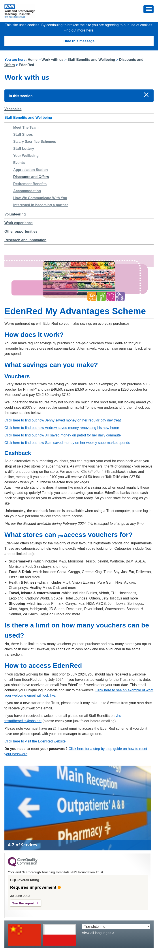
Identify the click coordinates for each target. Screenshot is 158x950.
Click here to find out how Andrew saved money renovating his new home (61, 428)
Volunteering (15, 214)
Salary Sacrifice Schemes (34, 141)
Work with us (52, 59)
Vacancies (12, 109)
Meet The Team (25, 127)
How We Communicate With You (40, 198)
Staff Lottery (23, 148)
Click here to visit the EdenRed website (35, 741)
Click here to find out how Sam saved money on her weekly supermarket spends (67, 443)
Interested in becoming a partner (40, 205)
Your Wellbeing (26, 156)
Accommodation (27, 191)
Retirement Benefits (30, 184)
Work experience (18, 223)
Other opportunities (20, 231)
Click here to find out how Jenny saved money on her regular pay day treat (62, 420)
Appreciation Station (30, 170)
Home (33, 59)
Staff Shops (23, 134)
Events (19, 163)
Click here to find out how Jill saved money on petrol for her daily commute (62, 435)
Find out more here (78, 30)
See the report (23, 903)
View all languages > (98, 933)
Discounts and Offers (31, 177)
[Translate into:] (116, 926)
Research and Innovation (25, 240)
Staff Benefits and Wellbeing (91, 59)
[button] (148, 9)
